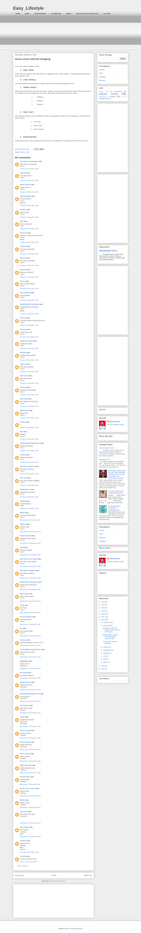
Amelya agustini (25, 682)
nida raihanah (24, 705)
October (106, 647)
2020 (103, 620)
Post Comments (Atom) (57, 881)
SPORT (68, 14)
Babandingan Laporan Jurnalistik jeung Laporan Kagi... (110, 636)
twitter (101, 73)
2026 (103, 602)
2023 (103, 611)
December (107, 622)
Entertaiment (102, 96)
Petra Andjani (24, 827)
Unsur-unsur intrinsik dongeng (110, 642)
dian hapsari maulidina (27, 570)
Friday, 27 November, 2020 (28, 862)
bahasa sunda (24, 152)
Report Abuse (105, 548)
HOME (18, 14)
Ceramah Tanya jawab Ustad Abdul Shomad (115, 492)
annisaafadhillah (25, 196)
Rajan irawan (24, 594)
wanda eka (23, 233)
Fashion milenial (25, 536)
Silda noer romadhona (27, 466)
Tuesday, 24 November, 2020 (29, 169)
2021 (103, 617)
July (104, 656)
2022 (103, 614)
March (105, 662)
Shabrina (23, 524)
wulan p (22, 281)
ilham (22, 221)
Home (54, 875)
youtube (102, 69)
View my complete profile (115, 424)
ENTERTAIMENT (40, 14)
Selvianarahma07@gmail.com (30, 443)
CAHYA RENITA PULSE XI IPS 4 (30, 649)
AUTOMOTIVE (56, 14)
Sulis (21, 431)
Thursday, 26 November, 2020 (29, 852)
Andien (22, 717)
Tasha (22, 547)
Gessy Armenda (25, 730)
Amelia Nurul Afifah (26, 341)
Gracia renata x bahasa (27, 788)
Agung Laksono (25, 184)
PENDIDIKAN (104, 98)
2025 (103, 605)
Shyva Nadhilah (25, 293)
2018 (103, 666)
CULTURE (106, 14)
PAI (122, 96)
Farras (22, 605)
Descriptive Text (104, 459)
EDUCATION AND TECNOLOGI (87, 14)
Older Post (88, 875)
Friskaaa (23, 422)
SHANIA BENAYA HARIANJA (29, 304)
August (105, 653)
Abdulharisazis (114, 421)
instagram (102, 77)
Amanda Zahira (25, 777)
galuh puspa (24, 376)
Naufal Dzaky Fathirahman (29, 582)
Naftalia (22, 800)
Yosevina (23, 856)
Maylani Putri (24, 410)
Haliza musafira (25, 754)
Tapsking (23, 501)
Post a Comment (23, 866)
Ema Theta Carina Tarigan (28, 559)
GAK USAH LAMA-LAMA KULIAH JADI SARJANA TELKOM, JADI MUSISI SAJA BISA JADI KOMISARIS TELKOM (116, 474)
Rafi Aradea (24, 399)
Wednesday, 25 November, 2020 (30, 520)
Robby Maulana (25, 489)
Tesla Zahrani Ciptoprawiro (29, 161)
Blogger (80, 928)
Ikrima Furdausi (25, 742)
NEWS (27, 14)
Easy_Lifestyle (28, 8)
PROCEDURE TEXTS (108, 251)
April (105, 659)
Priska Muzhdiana (26, 617)
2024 (103, 608)
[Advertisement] (70, 34)
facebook (102, 80)
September (107, 650)
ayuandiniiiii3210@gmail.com (30, 694)
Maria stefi (23, 478)
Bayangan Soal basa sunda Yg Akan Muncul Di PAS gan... (111, 630)
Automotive (118, 91)
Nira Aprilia (23, 672)
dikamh (22, 512)
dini (21, 628)
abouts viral (103, 91)
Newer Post (19, 875)
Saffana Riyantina (26, 765)
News (112, 96)
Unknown (23, 173)
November (107, 625)
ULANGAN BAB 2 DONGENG (114, 507)
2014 (103, 669)
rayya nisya (24, 811)
